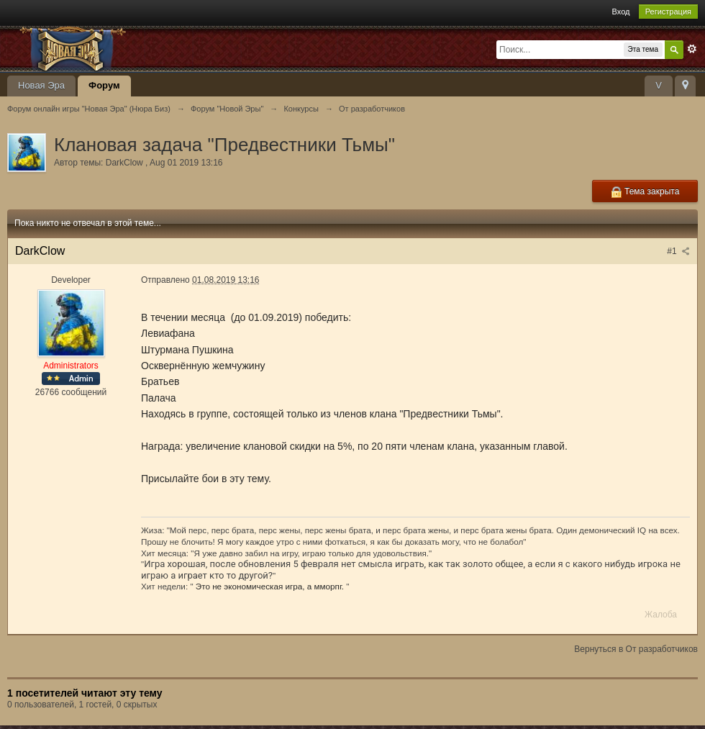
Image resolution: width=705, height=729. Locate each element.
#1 (678, 251)
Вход (621, 11)
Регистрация (668, 11)
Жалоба (661, 615)
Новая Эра (41, 85)
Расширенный (692, 49)
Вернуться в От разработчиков (636, 649)
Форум (103, 85)
